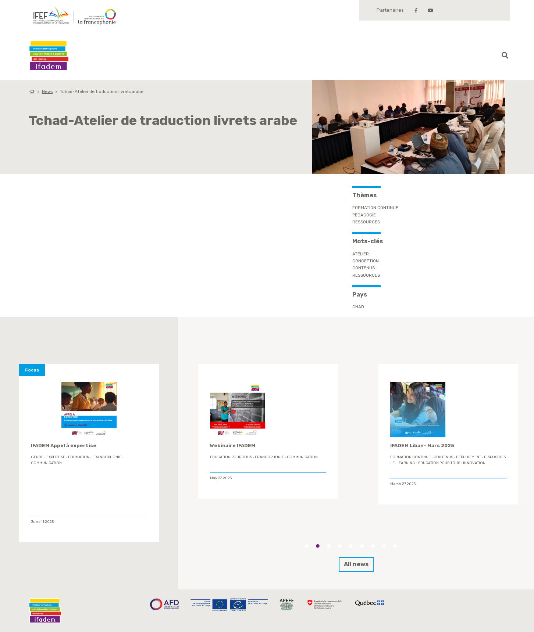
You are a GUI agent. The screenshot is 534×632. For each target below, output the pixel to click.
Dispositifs (495, 457)
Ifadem (49, 55)
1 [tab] (306, 546)
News (47, 91)
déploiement (468, 457)
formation (78, 457)
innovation (474, 463)
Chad (358, 306)
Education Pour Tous (231, 457)
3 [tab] (328, 546)
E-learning (403, 463)
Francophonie (106, 457)
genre (37, 457)
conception (365, 260)
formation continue (410, 457)
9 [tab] (395, 546)
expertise (55, 457)
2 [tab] (317, 546)
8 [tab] (384, 546)
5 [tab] (351, 546)
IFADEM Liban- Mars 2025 (422, 445)
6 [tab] (362, 546)
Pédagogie (364, 215)
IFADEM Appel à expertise (63, 445)
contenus (363, 267)
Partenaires (390, 10)
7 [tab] (373, 546)
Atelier (360, 253)
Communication (46, 463)
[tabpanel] (268, 431)
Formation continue (375, 207)
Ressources (366, 222)
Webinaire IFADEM (232, 445)
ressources (366, 275)
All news (356, 564)
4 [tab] (339, 546)
